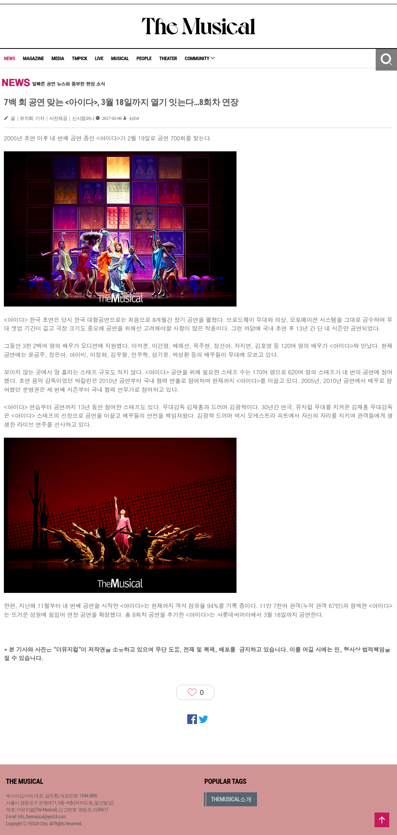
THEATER (168, 58)
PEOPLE (144, 58)
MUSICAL (120, 58)
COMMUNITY (200, 58)
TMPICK (79, 58)
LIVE (99, 58)
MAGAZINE (33, 58)
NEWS (9, 58)
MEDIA (58, 58)
